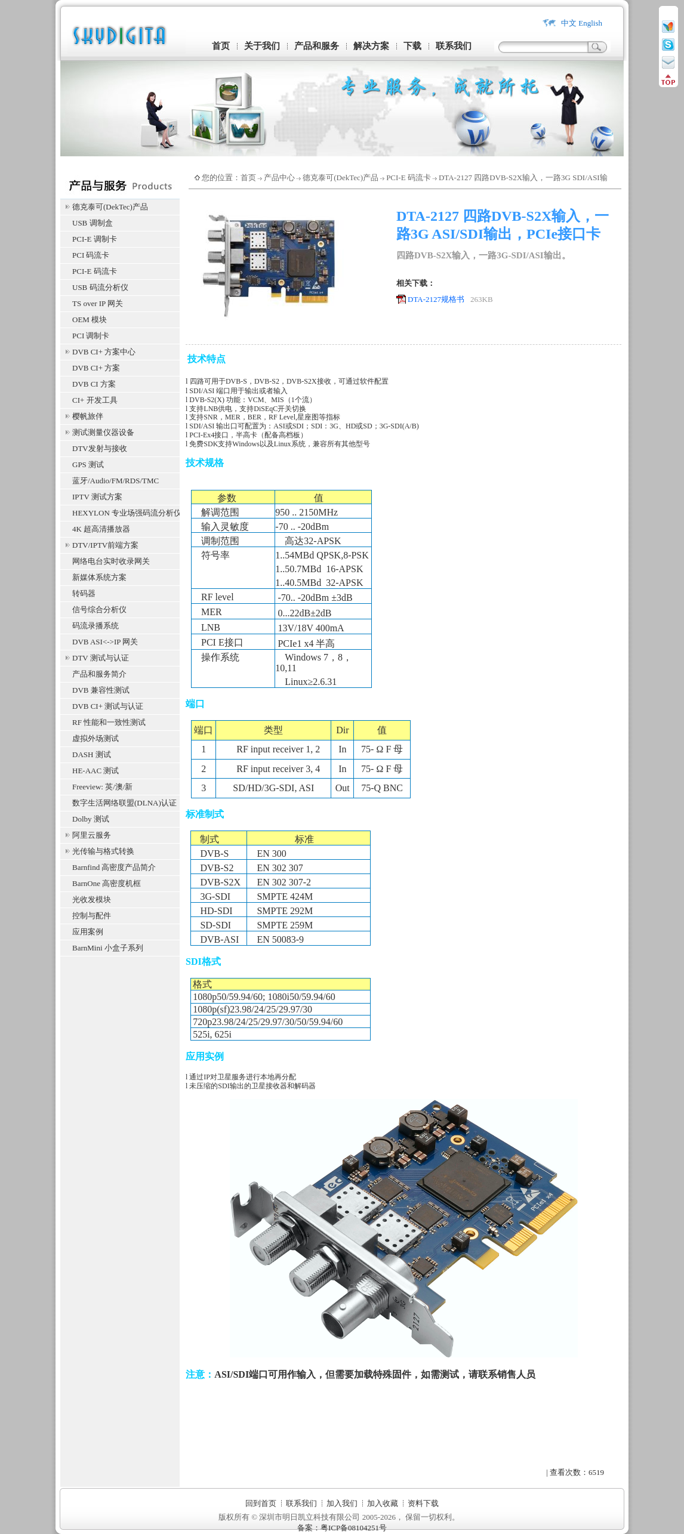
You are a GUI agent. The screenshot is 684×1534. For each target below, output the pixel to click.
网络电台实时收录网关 (111, 561)
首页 (221, 46)
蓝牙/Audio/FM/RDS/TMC (115, 480)
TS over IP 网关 (97, 303)
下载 (412, 46)
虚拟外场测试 (95, 738)
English (590, 22)
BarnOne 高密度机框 (106, 883)
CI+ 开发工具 (95, 400)
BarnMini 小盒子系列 (107, 947)
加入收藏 (382, 1503)
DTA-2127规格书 (436, 299)
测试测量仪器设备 (103, 432)
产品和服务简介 (99, 673)
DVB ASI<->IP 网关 (105, 641)
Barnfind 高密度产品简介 (114, 867)
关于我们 (262, 46)
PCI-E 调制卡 (94, 238)
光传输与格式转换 (103, 851)
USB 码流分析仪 (100, 287)
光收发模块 (91, 899)
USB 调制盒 (92, 222)
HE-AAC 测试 (95, 770)
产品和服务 (316, 46)
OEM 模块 (89, 319)
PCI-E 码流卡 (94, 271)
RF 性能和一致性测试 (109, 722)
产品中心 (279, 177)
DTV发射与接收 (99, 448)
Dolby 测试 (90, 818)
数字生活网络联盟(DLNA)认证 (124, 802)
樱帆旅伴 (87, 416)
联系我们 (454, 46)
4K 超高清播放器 (101, 528)
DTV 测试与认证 (100, 657)
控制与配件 (91, 915)
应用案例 (87, 931)
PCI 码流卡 (90, 255)
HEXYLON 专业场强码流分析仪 (126, 512)
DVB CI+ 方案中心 (103, 351)
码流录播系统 (95, 625)
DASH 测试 (91, 754)
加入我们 (342, 1503)
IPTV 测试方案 (97, 496)
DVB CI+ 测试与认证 (107, 706)
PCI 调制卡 (90, 335)
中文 (569, 22)
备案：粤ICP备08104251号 (342, 1527)
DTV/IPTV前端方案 (105, 545)
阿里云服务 (91, 835)
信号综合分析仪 (99, 609)
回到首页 (260, 1503)
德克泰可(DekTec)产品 (110, 206)
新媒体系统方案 (99, 577)
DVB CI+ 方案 (96, 367)
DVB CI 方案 (94, 383)
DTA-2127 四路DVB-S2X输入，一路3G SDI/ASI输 (523, 177)
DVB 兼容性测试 (101, 690)
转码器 (83, 593)
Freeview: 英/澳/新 (102, 786)
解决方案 (371, 46)
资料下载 (423, 1503)
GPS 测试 (88, 464)
